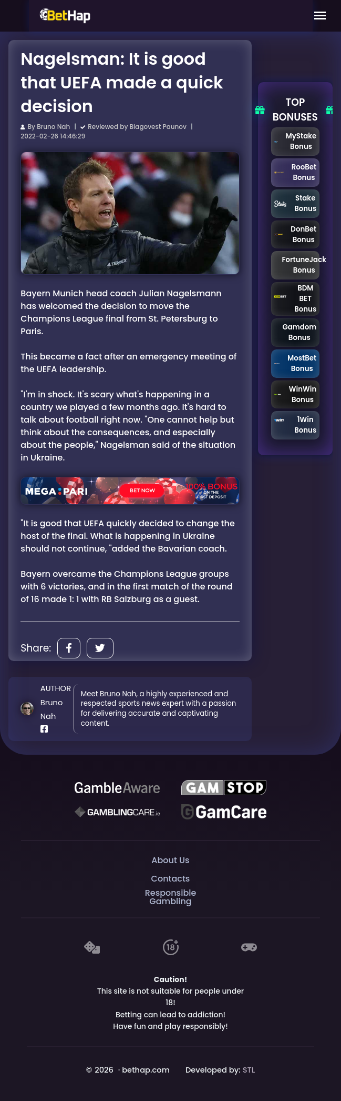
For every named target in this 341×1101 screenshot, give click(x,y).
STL (249, 1070)
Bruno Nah (53, 126)
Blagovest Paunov (158, 126)
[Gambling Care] (117, 812)
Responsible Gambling (171, 897)
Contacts (170, 879)
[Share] (68, 648)
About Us (170, 860)
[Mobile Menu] (319, 16)
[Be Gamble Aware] (117, 787)
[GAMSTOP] (223, 787)
